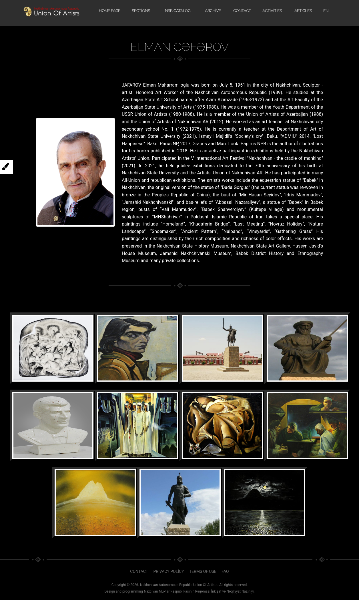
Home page (109, 11)
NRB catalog (177, 11)
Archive (213, 11)
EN (325, 11)
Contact (242, 11)
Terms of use (202, 571)
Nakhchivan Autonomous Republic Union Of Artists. (179, 585)
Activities (272, 11)
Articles (303, 11)
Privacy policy (168, 571)
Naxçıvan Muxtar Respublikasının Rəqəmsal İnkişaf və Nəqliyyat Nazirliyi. (199, 591)
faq (225, 571)
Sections (141, 11)
